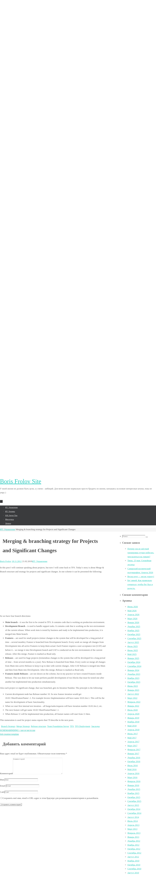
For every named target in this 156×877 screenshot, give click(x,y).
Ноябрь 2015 (133, 793)
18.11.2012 (17, 561)
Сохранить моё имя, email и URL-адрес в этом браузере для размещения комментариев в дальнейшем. (51, 801)
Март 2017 (132, 745)
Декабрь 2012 (133, 841)
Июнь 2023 (132, 686)
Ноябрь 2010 (133, 861)
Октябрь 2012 (133, 849)
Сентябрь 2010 (134, 869)
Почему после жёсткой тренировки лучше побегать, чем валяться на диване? (140, 553)
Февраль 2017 (133, 749)
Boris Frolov (5, 561)
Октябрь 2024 (133, 662)
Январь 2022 (133, 706)
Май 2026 (131, 610)
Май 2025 (131, 654)
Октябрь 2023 (133, 682)
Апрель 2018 (133, 729)
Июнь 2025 (132, 650)
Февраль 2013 (133, 833)
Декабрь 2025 (133, 626)
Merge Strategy (23, 726)
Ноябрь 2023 (133, 678)
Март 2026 (132, 618)
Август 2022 (133, 694)
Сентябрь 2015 (134, 801)
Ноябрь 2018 (133, 722)
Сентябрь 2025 (134, 638)
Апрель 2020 (133, 714)
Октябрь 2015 (133, 797)
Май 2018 (131, 726)
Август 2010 (133, 873)
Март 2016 (132, 777)
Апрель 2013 (133, 825)
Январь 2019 (133, 718)
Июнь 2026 (132, 606)
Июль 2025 (132, 646)
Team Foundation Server (58, 726)
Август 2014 (133, 817)
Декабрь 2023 (133, 674)
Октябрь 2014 (133, 809)
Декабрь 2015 (133, 789)
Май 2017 (131, 738)
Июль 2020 (132, 710)
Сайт (2, 795)
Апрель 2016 (133, 773)
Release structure (38, 726)
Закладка (95, 726)
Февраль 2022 (133, 702)
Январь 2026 (133, 622)
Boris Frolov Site (20, 481)
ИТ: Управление (7, 529)
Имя (2, 783)
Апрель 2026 (133, 614)
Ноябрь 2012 (133, 845)
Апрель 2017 (133, 741)
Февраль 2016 (133, 781)
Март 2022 (132, 698)
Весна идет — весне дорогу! (140, 576)
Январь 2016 (133, 785)
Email (2, 789)
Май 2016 (131, 769)
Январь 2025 (133, 658)
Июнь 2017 (132, 734)
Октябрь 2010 (133, 865)
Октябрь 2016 (133, 761)
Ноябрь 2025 (133, 630)
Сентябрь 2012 (134, 853)
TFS (72, 726)
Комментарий (6, 776)
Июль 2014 (132, 821)
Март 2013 (132, 829)
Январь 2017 (133, 753)
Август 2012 (133, 857)
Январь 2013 (133, 837)
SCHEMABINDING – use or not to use (17, 730)
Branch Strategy (8, 726)
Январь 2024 (133, 670)
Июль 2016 (132, 765)
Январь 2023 (133, 690)
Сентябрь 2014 (134, 813)
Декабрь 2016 (133, 757)
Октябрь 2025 (133, 634)
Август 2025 (133, 642)
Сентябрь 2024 (134, 666)
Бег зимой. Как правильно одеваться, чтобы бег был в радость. (140, 584)
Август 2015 (133, 805)
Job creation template (9, 734)
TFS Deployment (82, 726)
